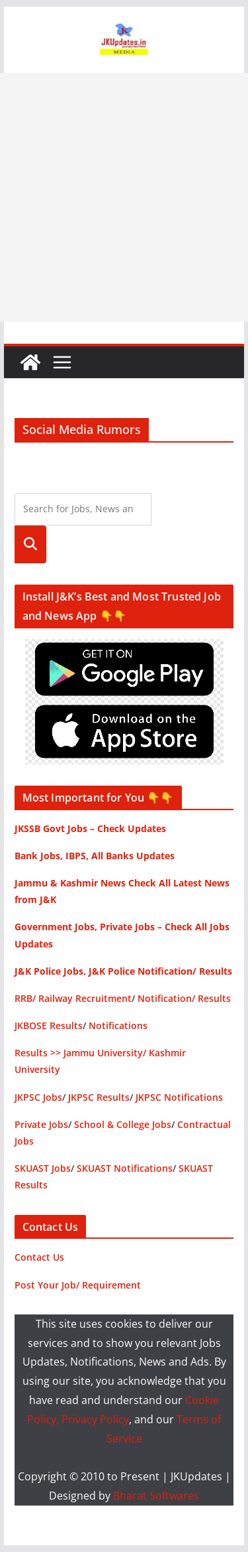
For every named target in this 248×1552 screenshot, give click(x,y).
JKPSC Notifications (179, 1097)
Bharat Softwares (156, 1495)
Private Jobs (41, 1124)
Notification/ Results (184, 998)
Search (30, 544)
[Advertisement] (124, 197)
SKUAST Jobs (43, 1168)
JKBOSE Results (49, 1025)
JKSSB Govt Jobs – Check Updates (90, 828)
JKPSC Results (99, 1097)
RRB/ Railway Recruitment (73, 998)
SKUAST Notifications (125, 1168)
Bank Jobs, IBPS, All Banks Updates (95, 855)
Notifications (118, 1025)
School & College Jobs (122, 1124)
